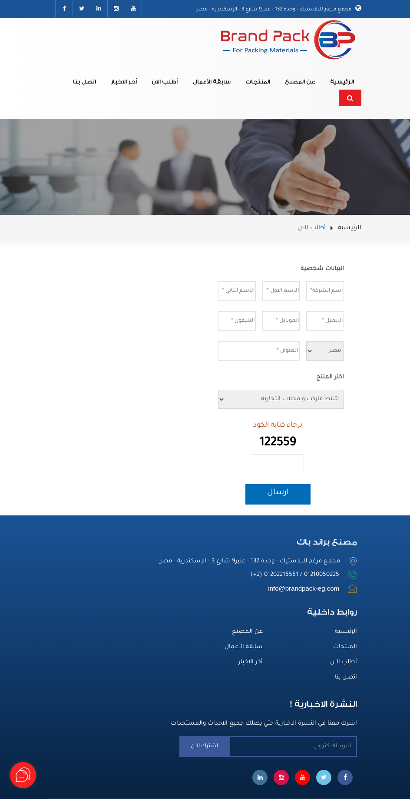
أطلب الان (165, 81)
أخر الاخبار (124, 81)
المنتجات (257, 81)
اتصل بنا (84, 81)
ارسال (278, 492)
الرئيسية (342, 81)
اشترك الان (204, 746)
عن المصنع (300, 81)
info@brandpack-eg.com (303, 588)
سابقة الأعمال (211, 81)
